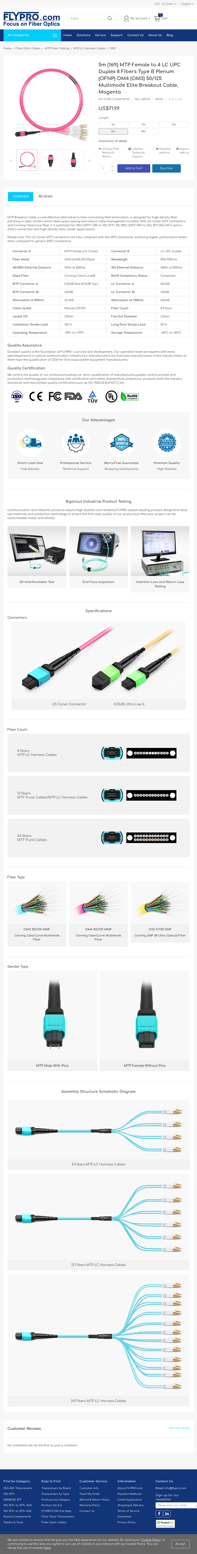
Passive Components (17, 1516)
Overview (20, 196)
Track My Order (90, 1494)
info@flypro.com (175, 1488)
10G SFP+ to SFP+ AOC (18, 1505)
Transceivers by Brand (56, 1488)
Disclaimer (125, 1516)
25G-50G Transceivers (18, 1488)
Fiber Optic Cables (54, 1522)
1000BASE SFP (13, 1499)
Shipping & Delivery (131, 1505)
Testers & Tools (13, 1522)
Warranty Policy (90, 1505)
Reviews (45, 196)
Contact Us (135, 35)
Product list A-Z (52, 1505)
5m (113, 131)
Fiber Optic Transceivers (58, 1516)
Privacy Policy (127, 1522)
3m (174, 124)
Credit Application (130, 1499)
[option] (27, 160)
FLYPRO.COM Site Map (56, 1511)
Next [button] (88, 160)
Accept (180, 1543)
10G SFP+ (9, 1494)
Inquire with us (184, 151)
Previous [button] (12, 160)
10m (143, 131)
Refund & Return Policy (95, 1499)
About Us (155, 35)
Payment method (165, 151)
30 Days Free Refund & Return (110, 153)
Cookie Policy (151, 1540)
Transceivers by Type (55, 1494)
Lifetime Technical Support (138, 153)
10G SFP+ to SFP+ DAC (18, 1511)
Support (116, 35)
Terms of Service (128, 1511)
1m (113, 124)
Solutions (83, 35)
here (47, 1547)
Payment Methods (130, 1494)
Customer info (89, 1488)
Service (100, 35)
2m (144, 124)
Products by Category (56, 1499)
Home (67, 35)
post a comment (65, 1445)
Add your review (179, 1428)
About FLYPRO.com (130, 1488)
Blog (170, 35)
